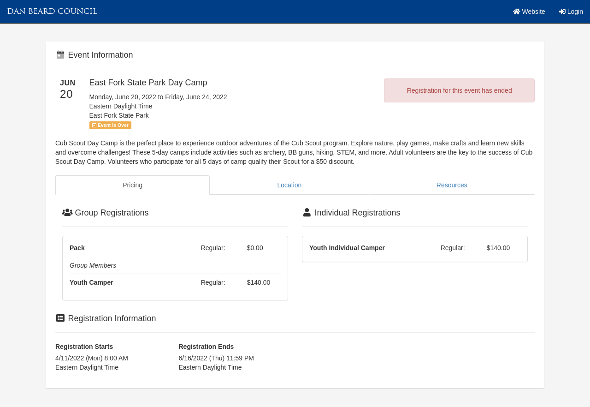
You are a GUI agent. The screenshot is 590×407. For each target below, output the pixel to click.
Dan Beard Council (52, 11)
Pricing (132, 185)
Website (529, 11)
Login (571, 11)
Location (289, 185)
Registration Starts (84, 346)
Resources (452, 185)
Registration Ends (206, 346)
